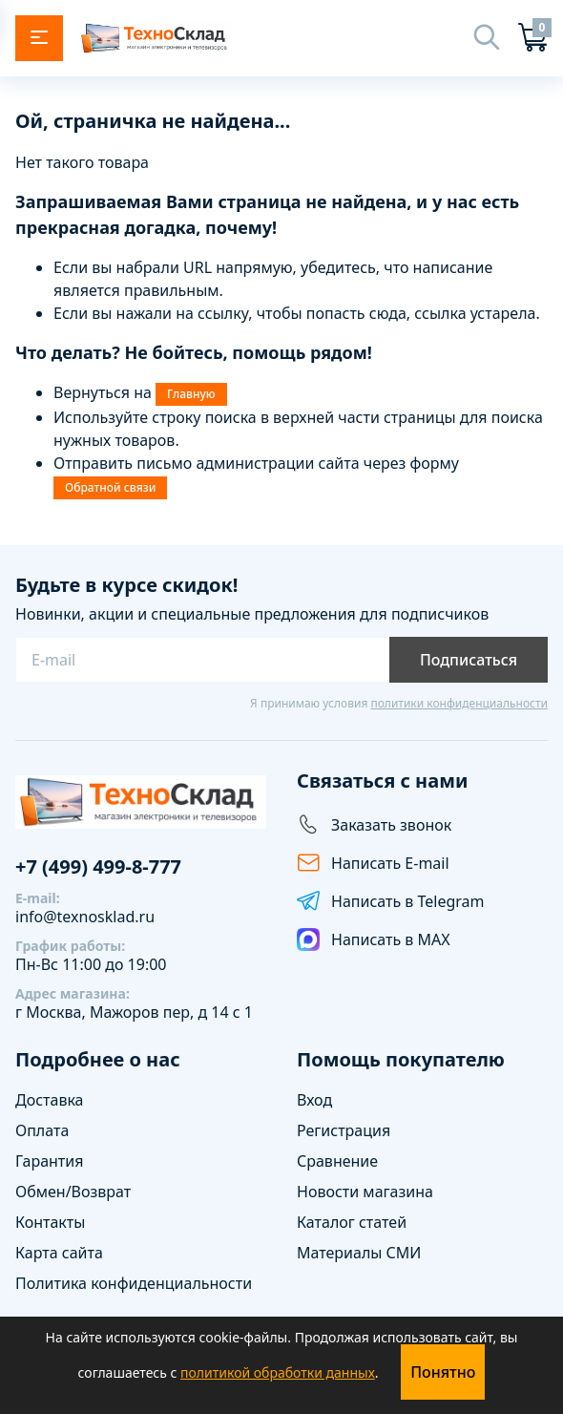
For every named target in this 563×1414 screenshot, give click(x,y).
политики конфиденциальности (459, 703)
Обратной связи (110, 487)
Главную (191, 394)
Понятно (442, 1371)
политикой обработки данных (277, 1372)
